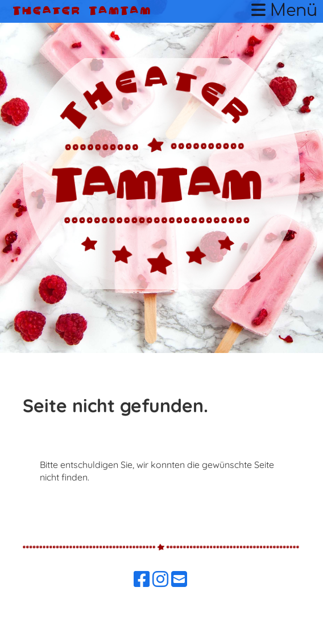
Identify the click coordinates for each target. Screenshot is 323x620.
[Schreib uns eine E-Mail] (179, 579)
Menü (284, 11)
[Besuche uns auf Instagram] (160, 579)
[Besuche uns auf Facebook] (142, 579)
